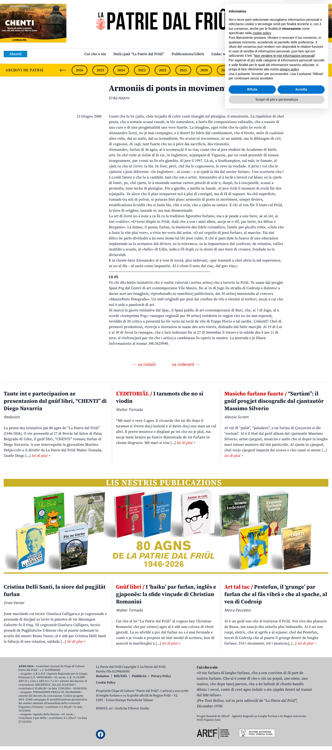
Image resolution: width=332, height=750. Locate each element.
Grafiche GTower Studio (132, 708)
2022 (162, 70)
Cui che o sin (95, 54)
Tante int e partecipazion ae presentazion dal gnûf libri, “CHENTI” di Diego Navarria (55, 401)
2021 (183, 70)
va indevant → (186, 364)
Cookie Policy (106, 683)
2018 (245, 70)
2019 (224, 70)
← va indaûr (145, 364)
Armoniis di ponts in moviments (170, 88)
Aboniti (15, 54)
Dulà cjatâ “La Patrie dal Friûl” (138, 54)
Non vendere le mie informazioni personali (284, 694)
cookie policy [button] (262, 671)
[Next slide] (324, 70)
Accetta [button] (301, 727)
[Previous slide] (62, 70)
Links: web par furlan (229, 54)
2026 (79, 70)
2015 (307, 70)
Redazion (102, 676)
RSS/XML (120, 676)
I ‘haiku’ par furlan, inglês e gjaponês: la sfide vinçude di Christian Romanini (166, 594)
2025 (100, 70)
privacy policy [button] (289, 707)
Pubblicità (139, 676)
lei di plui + (41, 455)
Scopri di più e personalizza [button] (276, 737)
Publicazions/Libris (188, 54)
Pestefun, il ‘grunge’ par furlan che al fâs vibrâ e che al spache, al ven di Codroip (275, 594)
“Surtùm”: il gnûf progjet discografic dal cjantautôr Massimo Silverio (274, 401)
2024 (121, 70)
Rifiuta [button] (252, 727)
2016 (287, 70)
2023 (141, 70)
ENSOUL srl (104, 708)
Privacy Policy (161, 676)
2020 (204, 70)
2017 (266, 70)
